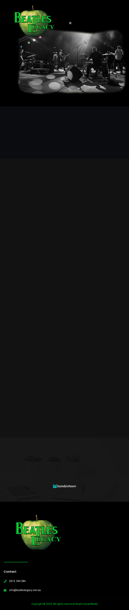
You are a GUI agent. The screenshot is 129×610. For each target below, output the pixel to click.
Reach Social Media (87, 604)
